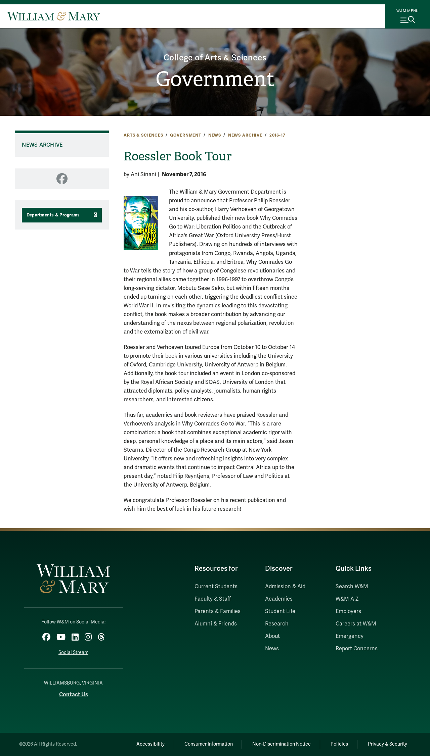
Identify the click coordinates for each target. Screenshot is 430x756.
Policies (339, 744)
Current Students (216, 586)
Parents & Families (218, 611)
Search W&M (352, 586)
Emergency (349, 636)
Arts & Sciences (143, 135)
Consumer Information (208, 744)
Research (277, 623)
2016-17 (277, 135)
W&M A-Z (347, 599)
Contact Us (73, 694)
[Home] (53, 16)
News (214, 135)
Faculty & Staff (213, 599)
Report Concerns (357, 648)
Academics (279, 599)
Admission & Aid (285, 586)
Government (215, 79)
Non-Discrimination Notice (281, 744)
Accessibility (150, 744)
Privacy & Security (387, 744)
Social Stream (73, 652)
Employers (348, 611)
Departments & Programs (53, 215)
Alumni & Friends (216, 623)
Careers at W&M (356, 623)
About (272, 636)
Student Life (280, 611)
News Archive (245, 135)
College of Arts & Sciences (215, 58)
